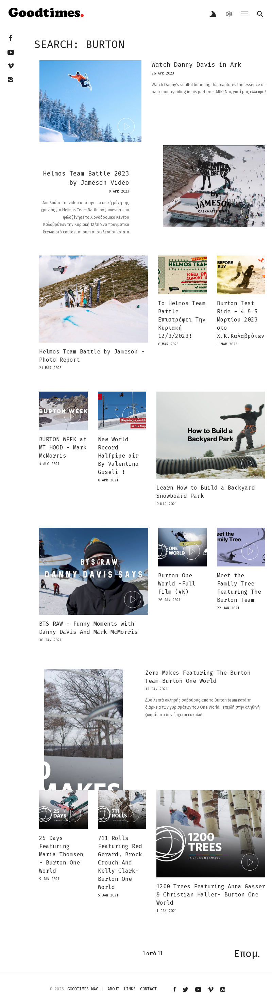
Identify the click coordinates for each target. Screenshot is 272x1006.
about (113, 989)
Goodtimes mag (82, 989)
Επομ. (247, 953)
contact (148, 989)
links (130, 989)
